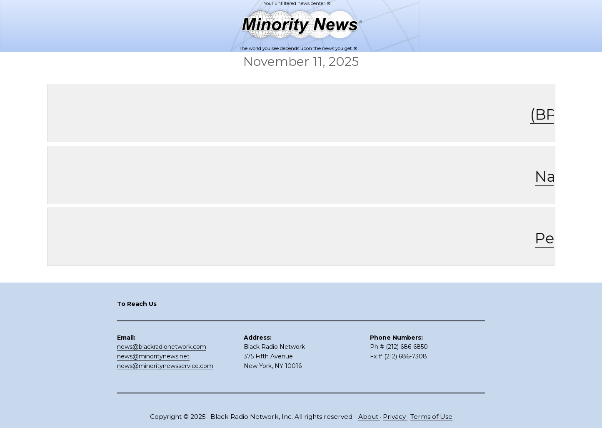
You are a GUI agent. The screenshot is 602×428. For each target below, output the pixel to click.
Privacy (395, 416)
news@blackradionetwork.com (161, 346)
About (369, 416)
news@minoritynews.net (153, 356)
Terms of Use (431, 416)
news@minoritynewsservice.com (165, 366)
